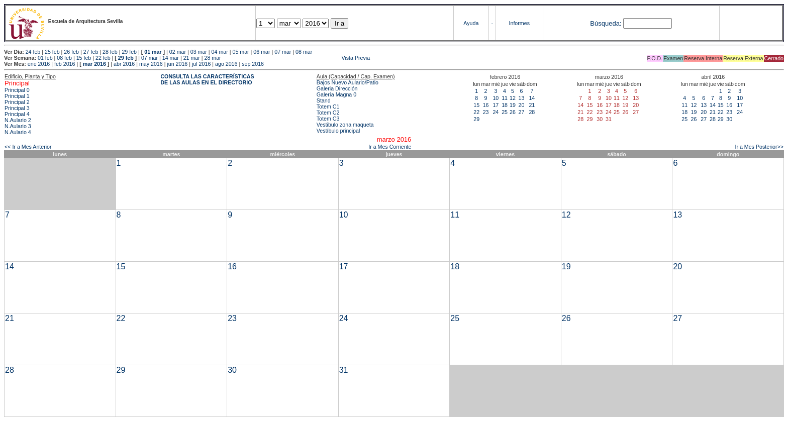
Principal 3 (17, 108)
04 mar (220, 52)
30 (729, 119)
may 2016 (151, 64)
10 (495, 98)
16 (486, 105)
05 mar (240, 52)
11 (505, 98)
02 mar (177, 52)
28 (532, 112)
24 (495, 112)
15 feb (83, 58)
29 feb (129, 52)
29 (476, 119)
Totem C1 (328, 106)
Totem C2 (328, 113)
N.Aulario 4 (18, 132)
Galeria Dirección (337, 88)
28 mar (213, 58)
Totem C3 (328, 119)
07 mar (282, 52)
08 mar (304, 52)
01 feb (45, 58)
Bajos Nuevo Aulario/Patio (347, 82)
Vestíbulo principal (338, 131)
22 (476, 112)
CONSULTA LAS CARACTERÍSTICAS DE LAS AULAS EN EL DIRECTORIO (207, 79)
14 (532, 98)
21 (532, 105)
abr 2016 (124, 64)
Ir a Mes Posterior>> (759, 147)
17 (495, 105)
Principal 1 (17, 96)
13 (521, 98)
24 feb (33, 52)
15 (476, 105)
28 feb (110, 52)
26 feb (71, 52)
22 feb (103, 58)
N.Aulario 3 (18, 126)
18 (505, 105)
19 (513, 105)
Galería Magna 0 (336, 94)
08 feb (64, 58)
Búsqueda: (605, 23)
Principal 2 (17, 102)
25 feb (52, 52)
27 (521, 112)
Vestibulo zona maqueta (345, 125)
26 (513, 112)
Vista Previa (296, 58)
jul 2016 (201, 64)
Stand (324, 100)
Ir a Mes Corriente (389, 147)
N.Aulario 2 (18, 120)
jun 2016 (177, 64)
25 (505, 112)
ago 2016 (226, 64)
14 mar (170, 58)
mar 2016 (94, 64)
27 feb (90, 52)
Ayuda (470, 23)
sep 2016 (253, 64)
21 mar (191, 58)
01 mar (152, 52)
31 (343, 370)
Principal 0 (17, 90)
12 (513, 98)
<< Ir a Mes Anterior (28, 147)
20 (521, 105)
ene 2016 (39, 64)
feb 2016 (64, 64)
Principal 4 (17, 114)
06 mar (261, 52)
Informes (519, 23)
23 (486, 112)
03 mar (198, 52)
